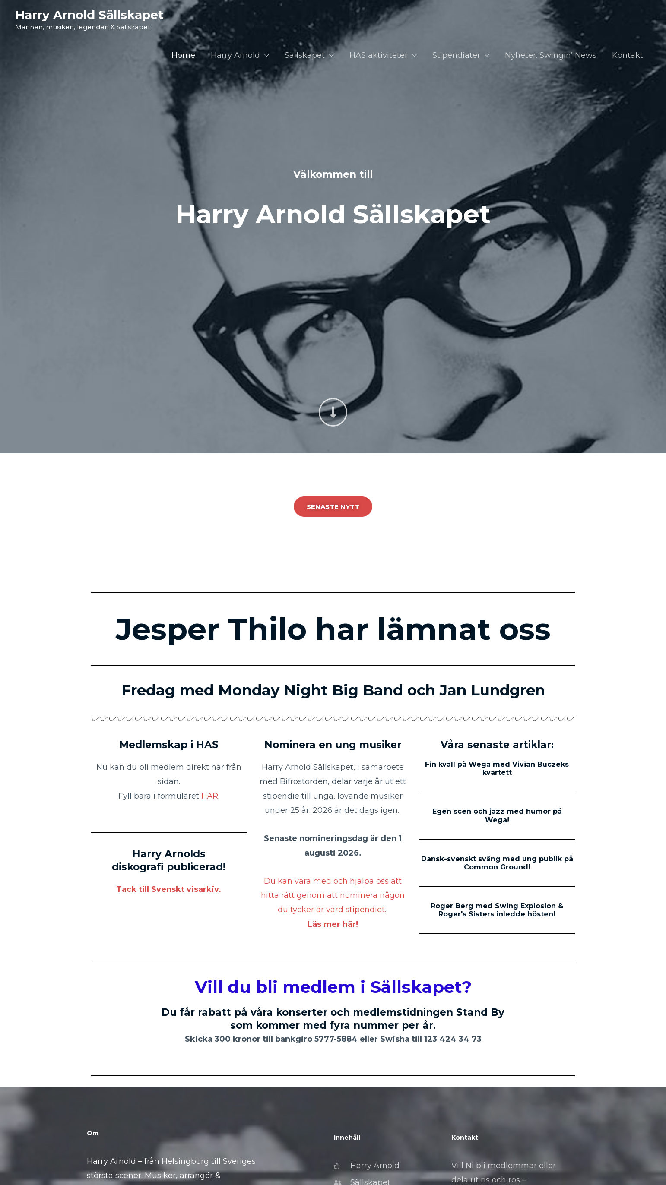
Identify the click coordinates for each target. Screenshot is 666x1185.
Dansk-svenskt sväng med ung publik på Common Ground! (497, 863)
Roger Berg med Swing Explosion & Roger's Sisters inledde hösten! (497, 910)
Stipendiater (456, 55)
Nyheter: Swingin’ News (550, 55)
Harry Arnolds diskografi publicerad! (168, 860)
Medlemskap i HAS (169, 745)
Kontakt (627, 55)
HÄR (209, 796)
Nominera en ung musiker (332, 745)
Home (183, 55)
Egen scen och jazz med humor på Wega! (497, 815)
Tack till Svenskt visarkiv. (168, 889)
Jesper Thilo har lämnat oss (333, 629)
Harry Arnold (235, 55)
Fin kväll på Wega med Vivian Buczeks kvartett (497, 768)
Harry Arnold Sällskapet (89, 14)
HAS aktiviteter (378, 55)
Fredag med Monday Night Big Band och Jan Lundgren (333, 690)
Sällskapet (305, 55)
